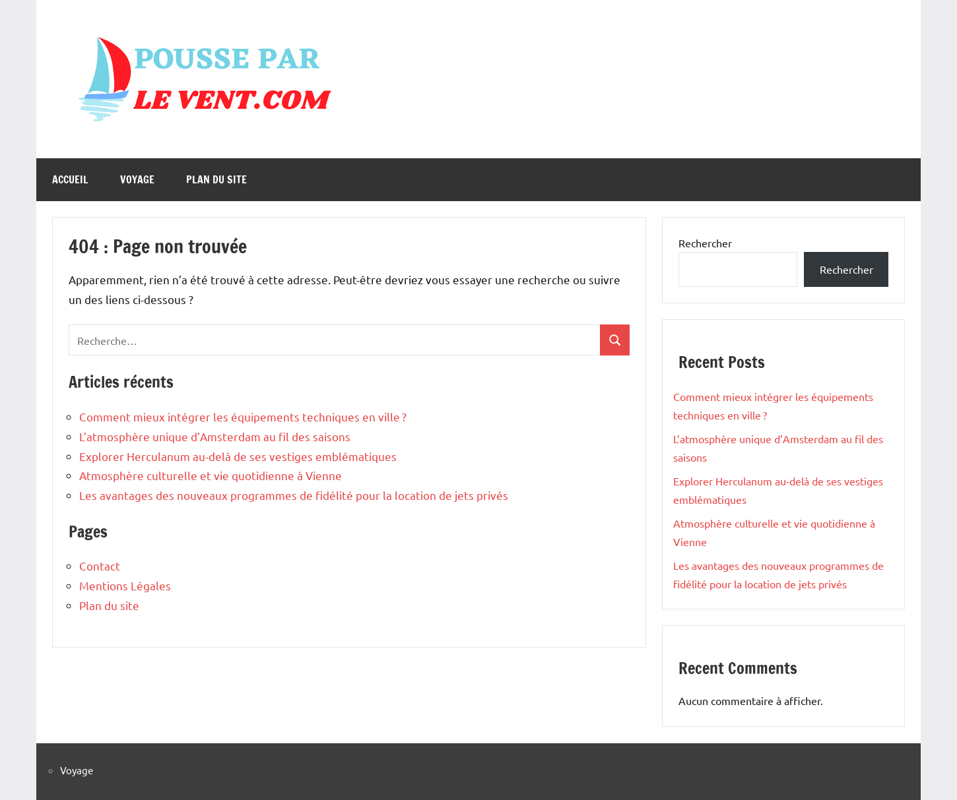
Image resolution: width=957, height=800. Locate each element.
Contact (99, 565)
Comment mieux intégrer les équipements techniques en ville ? (243, 416)
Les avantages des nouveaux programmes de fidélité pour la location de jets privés (293, 495)
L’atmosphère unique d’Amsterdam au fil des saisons (214, 436)
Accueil (70, 179)
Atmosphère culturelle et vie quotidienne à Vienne (210, 475)
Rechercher (705, 242)
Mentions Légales (125, 585)
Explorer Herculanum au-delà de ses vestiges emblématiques (238, 456)
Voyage (137, 179)
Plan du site (216, 179)
